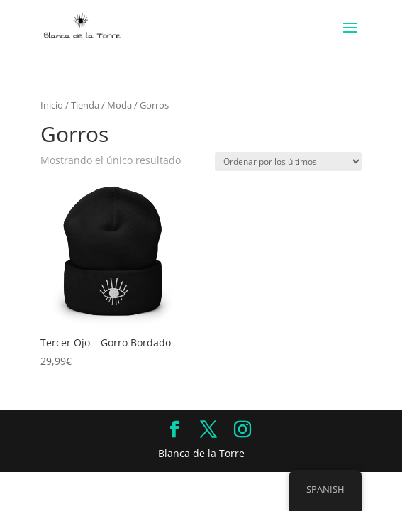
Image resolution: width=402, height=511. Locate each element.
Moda (119, 105)
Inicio (51, 105)
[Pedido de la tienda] (288, 161)
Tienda (85, 105)
